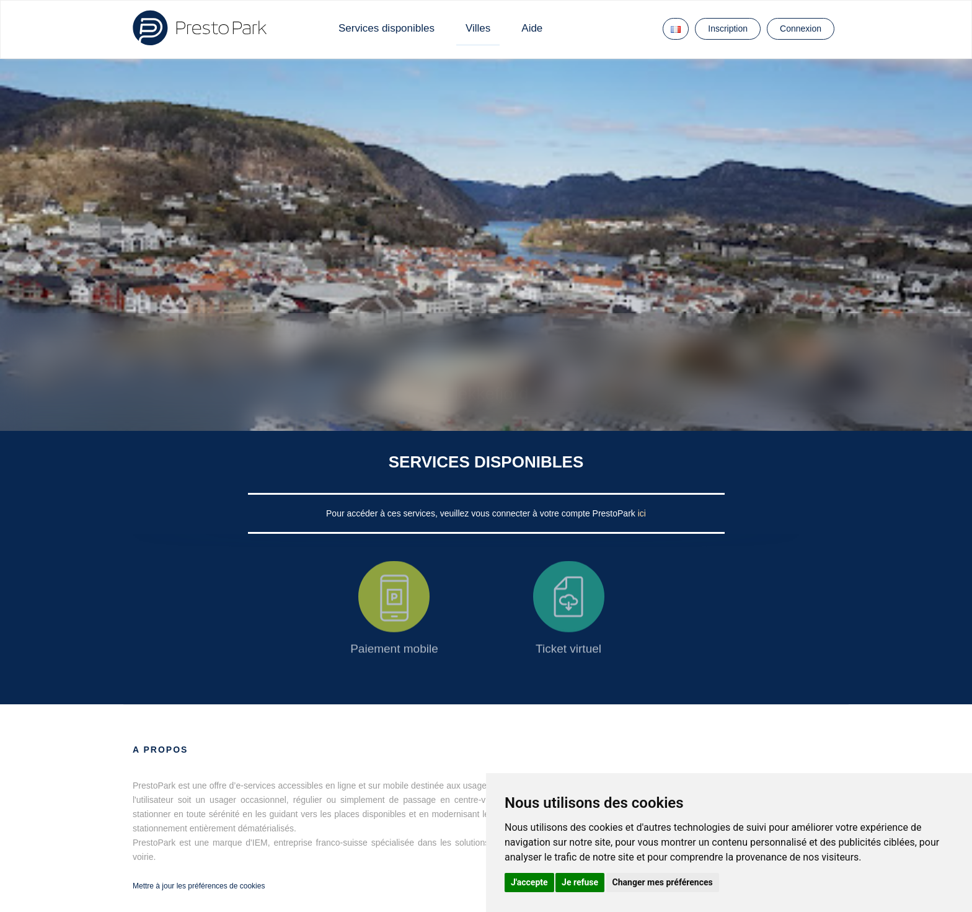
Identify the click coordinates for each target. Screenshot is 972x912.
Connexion (800, 28)
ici (642, 513)
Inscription (728, 28)
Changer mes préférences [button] (662, 882)
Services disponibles (386, 28)
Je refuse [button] (580, 882)
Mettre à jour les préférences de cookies (199, 886)
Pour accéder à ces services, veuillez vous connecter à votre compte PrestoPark (482, 513)
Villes (478, 28)
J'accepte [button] (529, 882)
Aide (531, 28)
